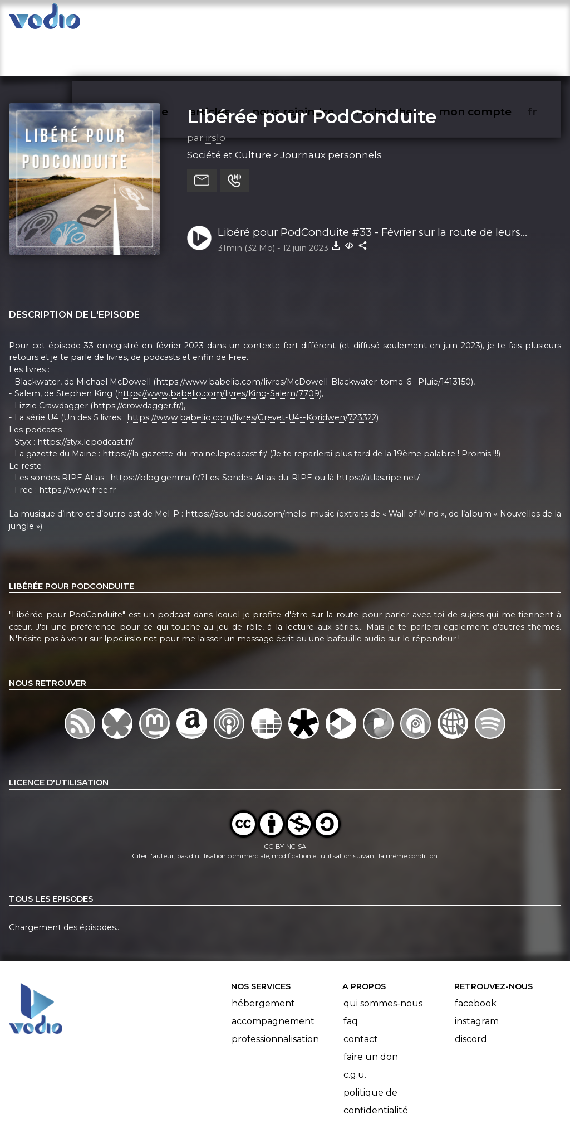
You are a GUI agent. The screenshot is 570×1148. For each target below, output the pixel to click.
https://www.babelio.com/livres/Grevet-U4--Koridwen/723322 (251, 374)
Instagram (477, 977)
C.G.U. (354, 1031)
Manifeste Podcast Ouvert (316, 1108)
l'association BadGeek (189, 1123)
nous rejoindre (316, 20)
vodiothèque (159, 20)
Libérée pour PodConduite (311, 73)
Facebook (476, 960)
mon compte (493, 20)
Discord (471, 995)
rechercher (407, 20)
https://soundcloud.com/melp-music (259, 470)
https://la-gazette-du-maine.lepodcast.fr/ (184, 410)
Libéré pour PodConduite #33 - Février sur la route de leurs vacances (369, 189)
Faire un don (370, 1013)
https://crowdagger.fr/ (137, 362)
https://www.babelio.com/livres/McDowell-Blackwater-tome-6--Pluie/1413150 (313, 338)
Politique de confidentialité (375, 1058)
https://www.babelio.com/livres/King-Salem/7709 (218, 350)
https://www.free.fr (77, 446)
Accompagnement (273, 977)
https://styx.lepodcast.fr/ (85, 398)
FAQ (350, 977)
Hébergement (263, 960)
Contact (360, 995)
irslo (215, 94)
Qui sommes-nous (382, 960)
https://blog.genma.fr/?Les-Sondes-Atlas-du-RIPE (211, 435)
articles (234, 20)
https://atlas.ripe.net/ (378, 435)
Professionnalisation (275, 995)
